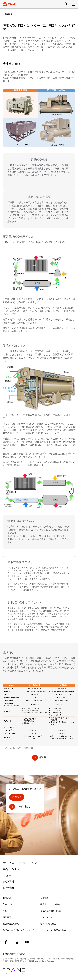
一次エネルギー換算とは (20, 747)
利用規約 (22, 954)
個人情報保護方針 (9, 954)
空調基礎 (8, 14)
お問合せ (16, 797)
